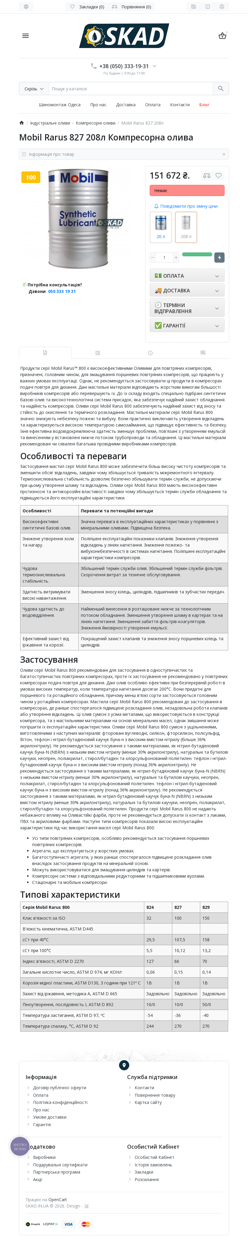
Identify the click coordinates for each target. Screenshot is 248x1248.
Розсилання (147, 1179)
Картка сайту (148, 1102)
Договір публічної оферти (59, 1087)
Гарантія (42, 1124)
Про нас (98, 104)
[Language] (26, 6)
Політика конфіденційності (60, 1102)
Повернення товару (155, 1095)
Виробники (44, 1157)
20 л (161, 236)
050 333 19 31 (62, 291)
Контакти (180, 104)
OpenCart (57, 1199)
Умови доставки (49, 1117)
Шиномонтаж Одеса (60, 104)
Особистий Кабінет (154, 1157)
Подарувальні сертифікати (60, 1165)
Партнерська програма (56, 1172)
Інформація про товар (124, 154)
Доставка (126, 104)
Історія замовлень (153, 1165)
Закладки (144, 1172)
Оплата (153, 104)
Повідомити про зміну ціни (186, 206)
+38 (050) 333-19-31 (124, 66)
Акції (37, 1179)
